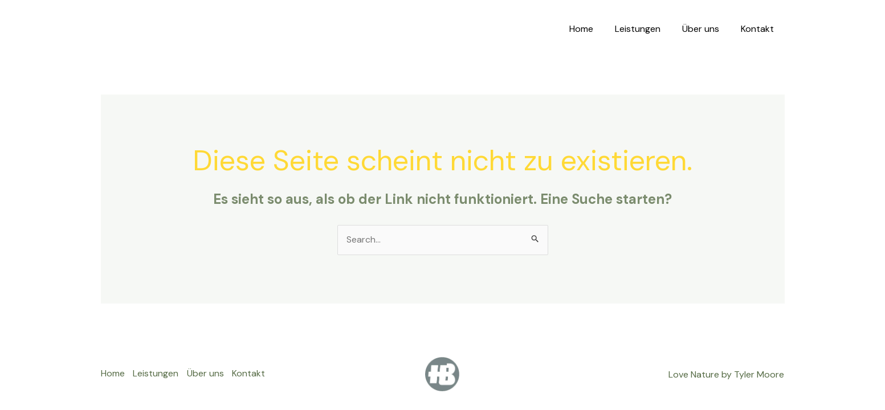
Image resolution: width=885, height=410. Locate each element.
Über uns (705, 29)
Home (593, 29)
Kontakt (759, 29)
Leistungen (646, 29)
